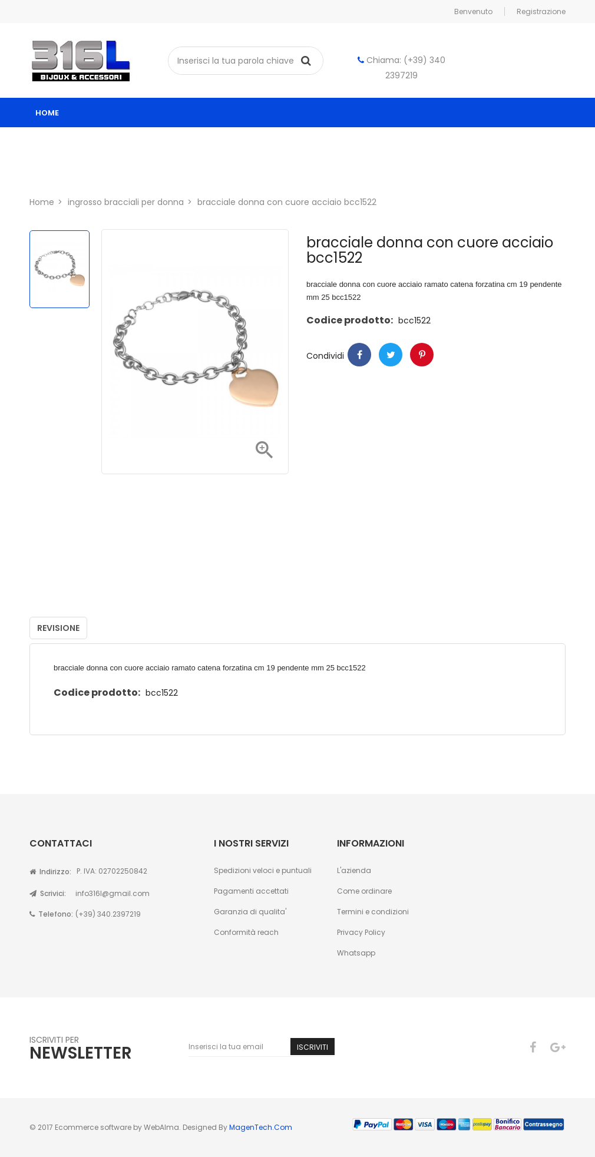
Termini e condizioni (373, 912)
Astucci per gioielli (468, 142)
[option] (59, 269)
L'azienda (354, 870)
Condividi (359, 354)
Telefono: (51, 914)
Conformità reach (246, 932)
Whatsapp (356, 953)
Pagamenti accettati (251, 891)
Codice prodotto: (349, 320)
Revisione (58, 628)
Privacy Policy (361, 932)
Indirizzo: (50, 872)
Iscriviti (312, 1047)
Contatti (136, 171)
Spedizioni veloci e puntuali (263, 870)
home (47, 112)
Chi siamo (68, 171)
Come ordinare (364, 891)
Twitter (390, 354)
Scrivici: (47, 893)
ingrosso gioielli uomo (348, 142)
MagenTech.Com (260, 1127)
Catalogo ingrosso (92, 142)
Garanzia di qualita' (250, 912)
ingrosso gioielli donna (217, 142)
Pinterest (422, 354)
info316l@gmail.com (112, 893)
